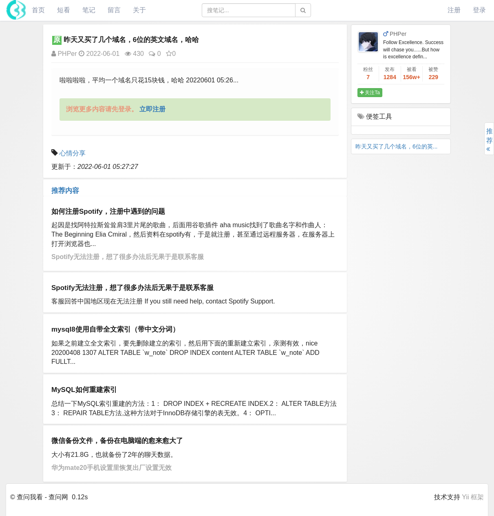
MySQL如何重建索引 (84, 390)
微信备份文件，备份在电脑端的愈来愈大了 (117, 441)
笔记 (88, 10)
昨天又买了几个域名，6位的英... (396, 146)
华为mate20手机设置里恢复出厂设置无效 (111, 467)
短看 (63, 10)
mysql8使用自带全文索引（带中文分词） (115, 329)
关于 (139, 10)
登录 (479, 10)
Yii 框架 (473, 497)
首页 (38, 10)
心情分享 (73, 153)
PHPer (64, 53)
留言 (114, 10)
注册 (454, 10)
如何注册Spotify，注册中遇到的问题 (108, 211)
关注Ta (370, 92)
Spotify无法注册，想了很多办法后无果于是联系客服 (127, 256)
